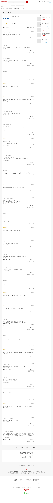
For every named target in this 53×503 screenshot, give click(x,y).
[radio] (23, 456)
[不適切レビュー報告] (30, 52)
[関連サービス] (49, 6)
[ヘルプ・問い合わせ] (36, 483)
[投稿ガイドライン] (24, 465)
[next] (37, 447)
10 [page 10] (30, 447)
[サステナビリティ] (28, 487)
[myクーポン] (21, 480)
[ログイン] (45, 2)
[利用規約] (29, 465)
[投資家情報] (23, 487)
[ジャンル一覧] (43, 6)
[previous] (16, 447)
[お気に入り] (39, 2)
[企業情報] (14, 487)
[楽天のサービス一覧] (36, 479)
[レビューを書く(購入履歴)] (20, 6)
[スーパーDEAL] (22, 483)
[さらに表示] (32, 129)
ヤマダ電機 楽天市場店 (8, 8)
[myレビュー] (13, 6)
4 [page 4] (22, 447)
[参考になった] (31, 38)
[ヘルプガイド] (32, 465)
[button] (33, 2)
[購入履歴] (42, 2)
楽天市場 (2, 8)
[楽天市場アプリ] (28, 483)
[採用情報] (39, 487)
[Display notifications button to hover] (30, 2)
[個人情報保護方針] (18, 487)
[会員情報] (15, 479)
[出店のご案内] (35, 480)
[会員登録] (49, 2)
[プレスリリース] (35, 487)
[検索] (27, 2)
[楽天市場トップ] (28, 479)
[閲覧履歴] (36, 2)
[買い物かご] (15, 480)
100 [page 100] (34, 447)
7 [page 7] (26, 447)
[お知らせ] (33, 2)
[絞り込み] (32, 27)
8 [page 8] (27, 447)
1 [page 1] (18, 447)
